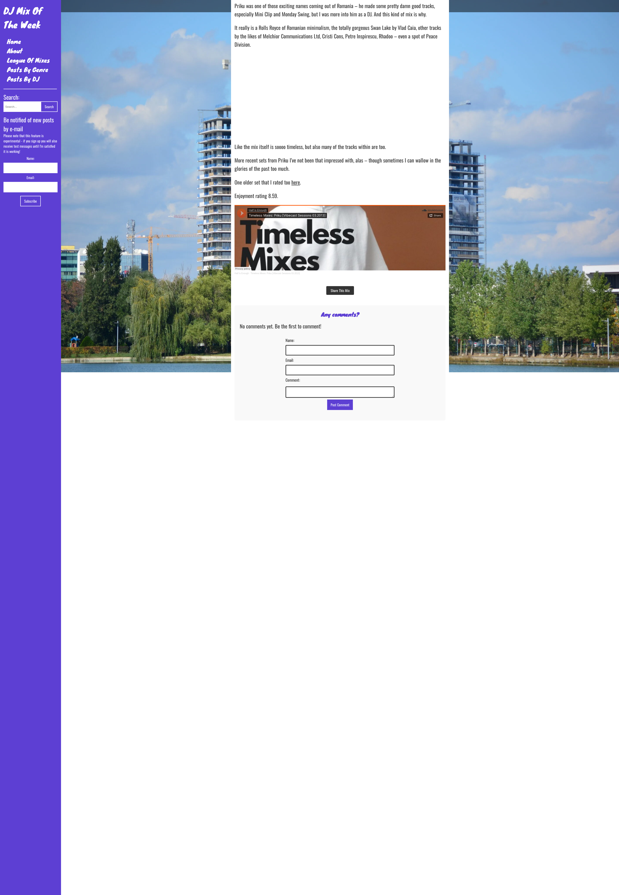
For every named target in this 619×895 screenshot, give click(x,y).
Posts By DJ (23, 79)
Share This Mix (340, 290)
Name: (30, 158)
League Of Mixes (28, 60)
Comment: (293, 380)
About (14, 51)
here (295, 182)
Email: (30, 177)
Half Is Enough (242, 273)
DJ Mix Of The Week (22, 17)
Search (49, 106)
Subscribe (30, 201)
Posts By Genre (27, 69)
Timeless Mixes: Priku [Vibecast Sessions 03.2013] (275, 273)
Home (14, 41)
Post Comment (340, 406)
